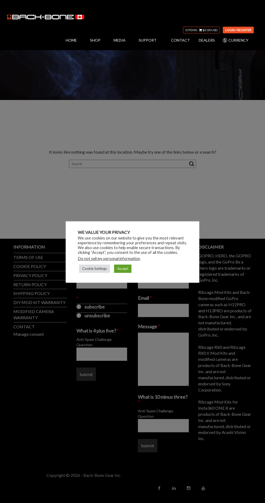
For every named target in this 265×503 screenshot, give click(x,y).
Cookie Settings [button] (94, 268)
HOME (71, 40)
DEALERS (207, 40)
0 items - (201, 30)
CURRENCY (235, 40)
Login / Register (238, 30)
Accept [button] (122, 268)
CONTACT (180, 40)
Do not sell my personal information (109, 258)
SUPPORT (148, 40)
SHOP (95, 40)
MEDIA (120, 40)
